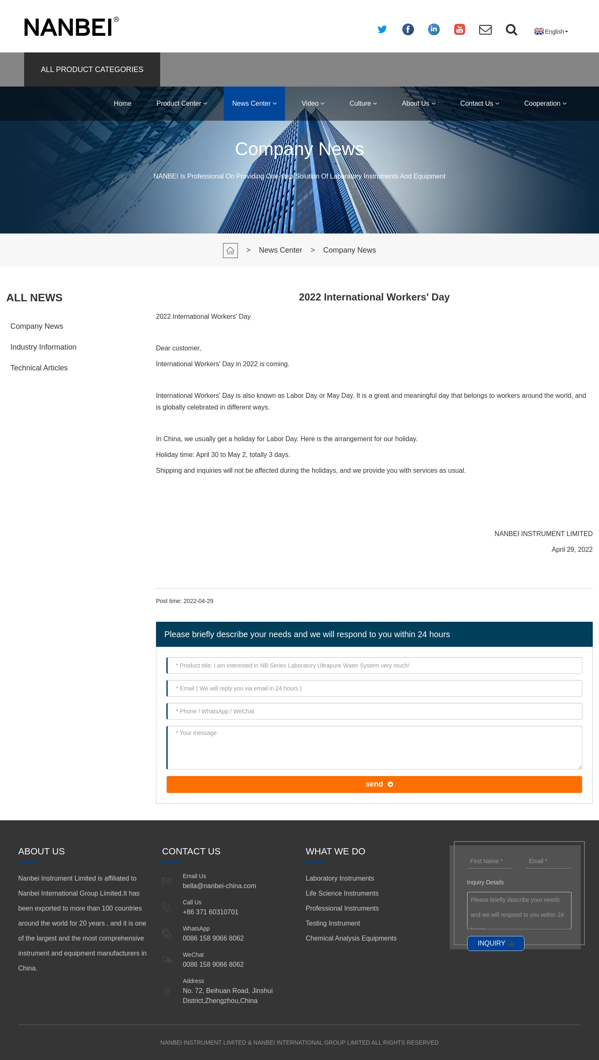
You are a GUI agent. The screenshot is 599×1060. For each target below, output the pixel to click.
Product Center (181, 103)
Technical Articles (39, 368)
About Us (418, 103)
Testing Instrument (333, 923)
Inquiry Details (485, 882)
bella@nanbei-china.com (219, 885)
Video (313, 103)
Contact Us (480, 103)
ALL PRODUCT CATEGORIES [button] (92, 69)
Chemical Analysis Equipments (351, 938)
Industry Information (43, 347)
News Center (254, 103)
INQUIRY (491, 943)
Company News (349, 250)
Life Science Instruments (342, 893)
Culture (363, 103)
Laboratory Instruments (340, 878)
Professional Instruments (342, 908)
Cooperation (545, 103)
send (374, 784)
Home (123, 103)
